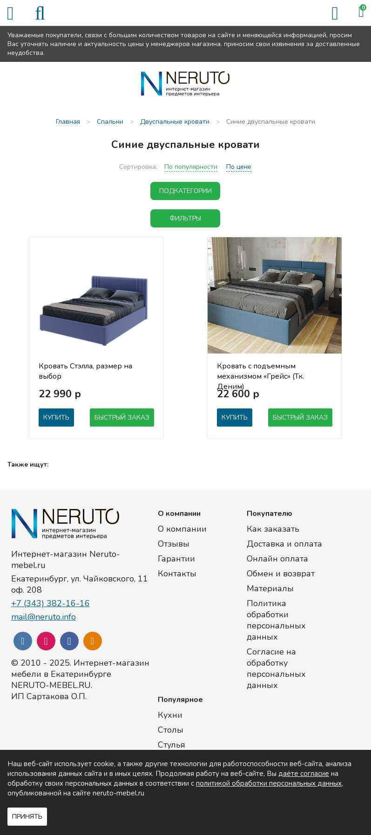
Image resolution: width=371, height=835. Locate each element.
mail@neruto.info (43, 616)
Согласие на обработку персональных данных (276, 668)
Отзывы (173, 543)
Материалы (270, 588)
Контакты (177, 573)
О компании (182, 528)
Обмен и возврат (281, 573)
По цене (238, 166)
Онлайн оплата (277, 558)
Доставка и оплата (284, 543)
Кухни (170, 715)
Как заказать (273, 528)
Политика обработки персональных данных (276, 620)
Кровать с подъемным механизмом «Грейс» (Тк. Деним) (260, 371)
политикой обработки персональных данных (269, 783)
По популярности (190, 166)
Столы (170, 729)
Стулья (171, 744)
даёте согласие (303, 773)
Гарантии (176, 558)
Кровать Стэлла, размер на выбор (85, 371)
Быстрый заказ (121, 417)
